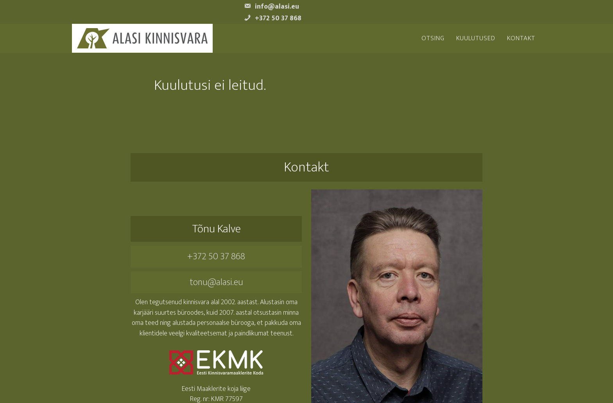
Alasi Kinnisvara (142, 38)
